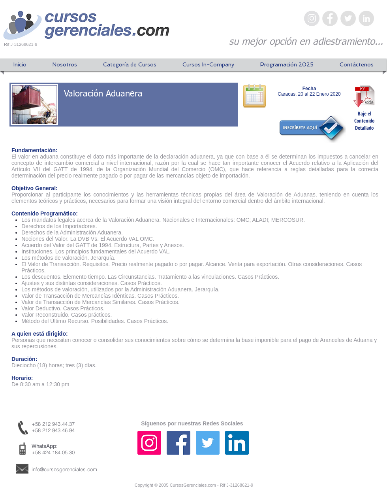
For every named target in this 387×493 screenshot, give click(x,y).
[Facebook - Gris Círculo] (330, 18)
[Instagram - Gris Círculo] (311, 18)
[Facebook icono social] (178, 443)
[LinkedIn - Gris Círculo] (366, 18)
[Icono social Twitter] (208, 443)
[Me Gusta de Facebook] (333, 450)
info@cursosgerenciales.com (64, 469)
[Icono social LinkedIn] (237, 443)
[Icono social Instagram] (149, 443)
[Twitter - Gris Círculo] (348, 18)
